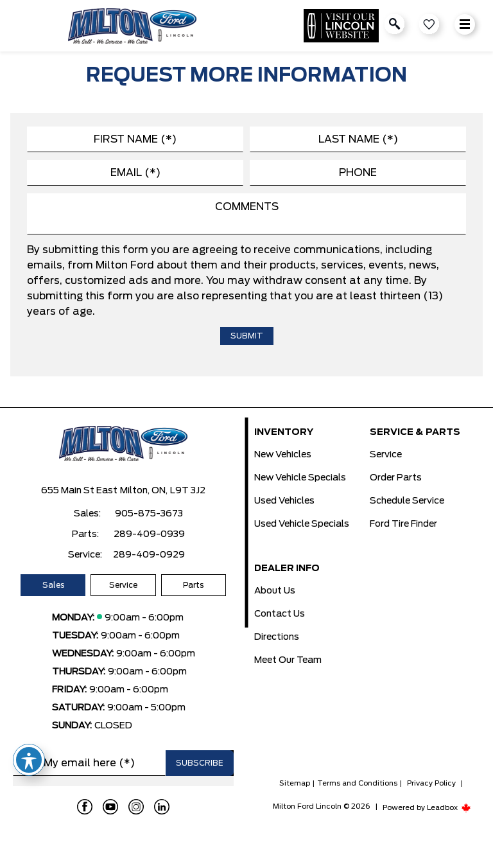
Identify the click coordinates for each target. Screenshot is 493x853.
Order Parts (396, 477)
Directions (276, 637)
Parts (193, 585)
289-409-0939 (149, 534)
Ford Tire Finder (403, 524)
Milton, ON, (144, 490)
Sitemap (294, 783)
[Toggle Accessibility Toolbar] (28, 759)
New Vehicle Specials (300, 477)
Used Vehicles (284, 501)
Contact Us (279, 614)
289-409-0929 (149, 554)
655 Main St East (79, 490)
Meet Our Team (288, 660)
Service (123, 585)
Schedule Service (407, 501)
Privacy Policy (431, 783)
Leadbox (449, 807)
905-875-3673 (149, 513)
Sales (53, 585)
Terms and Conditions (357, 783)
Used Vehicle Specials (301, 524)
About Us (274, 590)
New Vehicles (282, 454)
